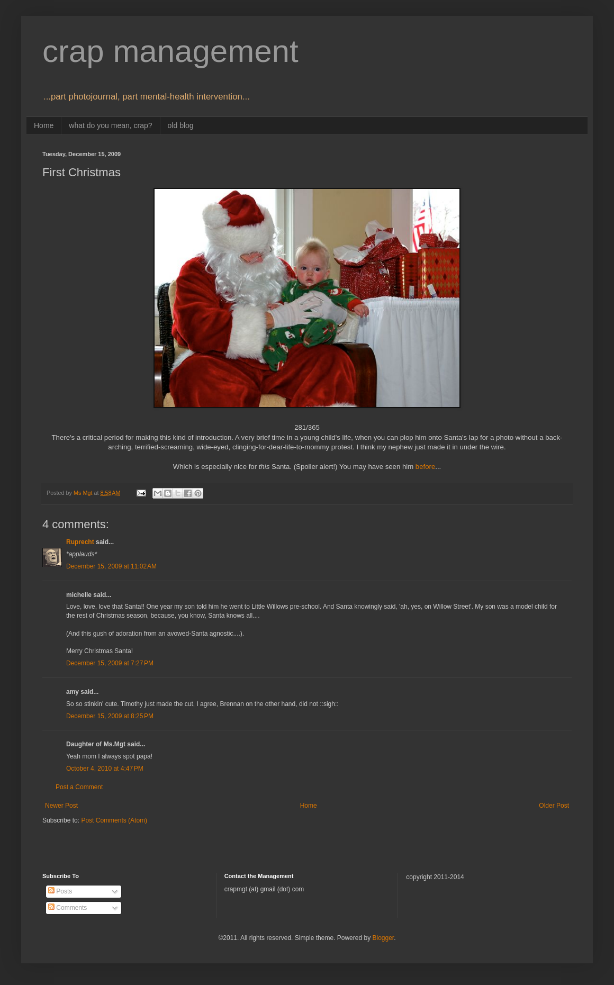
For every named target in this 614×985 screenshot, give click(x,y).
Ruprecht (80, 542)
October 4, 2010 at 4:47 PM (104, 768)
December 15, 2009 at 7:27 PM (110, 663)
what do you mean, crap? (110, 125)
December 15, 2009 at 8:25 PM (110, 716)
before (425, 467)
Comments (67, 907)
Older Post (554, 805)
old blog (181, 125)
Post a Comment (79, 787)
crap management (170, 51)
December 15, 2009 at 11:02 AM (111, 566)
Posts (60, 891)
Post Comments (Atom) (114, 820)
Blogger (383, 938)
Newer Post (61, 805)
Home (43, 125)
